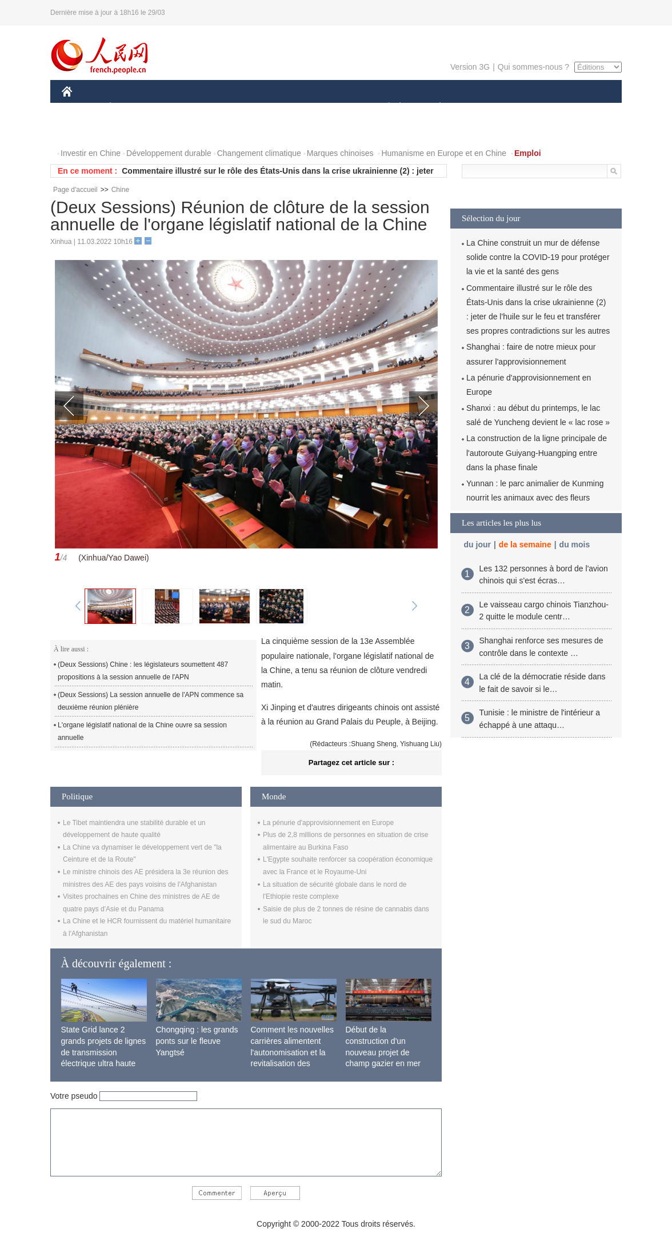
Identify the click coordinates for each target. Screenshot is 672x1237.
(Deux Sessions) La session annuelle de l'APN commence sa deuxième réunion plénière (150, 701)
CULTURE (332, 108)
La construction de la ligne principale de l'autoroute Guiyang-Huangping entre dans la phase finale (536, 452)
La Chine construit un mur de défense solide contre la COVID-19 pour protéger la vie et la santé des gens (538, 257)
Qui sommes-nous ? (533, 66)
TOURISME (528, 108)
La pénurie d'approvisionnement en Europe (328, 823)
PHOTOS (85, 130)
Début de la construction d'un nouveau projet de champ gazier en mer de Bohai (383, 1052)
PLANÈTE (434, 108)
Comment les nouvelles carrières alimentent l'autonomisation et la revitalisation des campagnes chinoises (292, 1052)
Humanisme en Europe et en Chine (443, 153)
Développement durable (168, 153)
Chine (120, 190)
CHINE (81, 108)
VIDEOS (131, 130)
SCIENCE (281, 108)
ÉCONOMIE (131, 108)
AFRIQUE (231, 108)
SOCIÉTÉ (383, 108)
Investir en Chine (91, 153)
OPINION (582, 108)
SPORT (480, 108)
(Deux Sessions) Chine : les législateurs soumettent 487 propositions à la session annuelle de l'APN (143, 670)
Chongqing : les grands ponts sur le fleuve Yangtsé (197, 1040)
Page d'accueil (75, 190)
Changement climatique (259, 153)
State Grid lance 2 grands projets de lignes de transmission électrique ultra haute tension (103, 1052)
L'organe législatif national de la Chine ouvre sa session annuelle (142, 731)
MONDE (183, 108)
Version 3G (470, 66)
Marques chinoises (340, 153)
